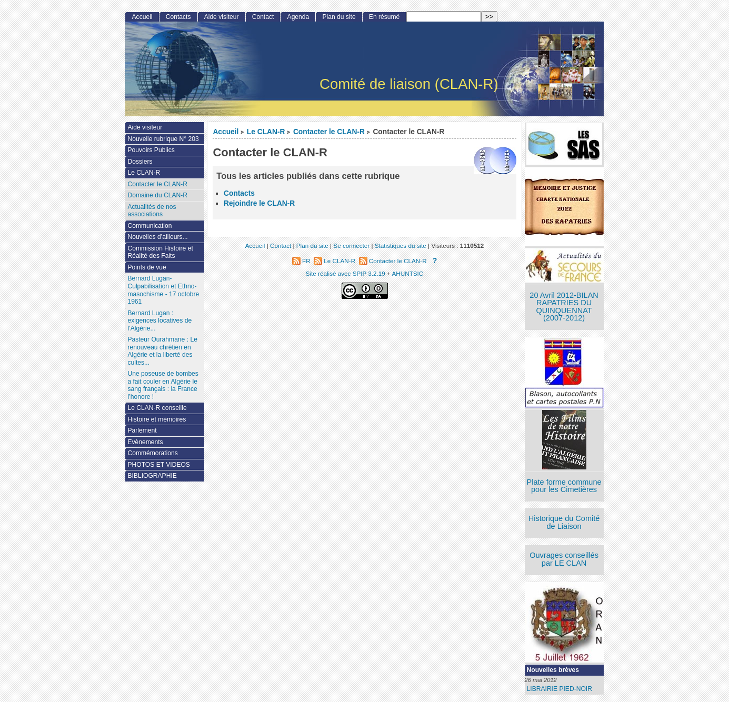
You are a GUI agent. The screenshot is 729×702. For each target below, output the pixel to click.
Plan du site (338, 17)
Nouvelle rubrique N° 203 (162, 139)
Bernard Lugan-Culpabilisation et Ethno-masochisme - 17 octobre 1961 (163, 290)
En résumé (384, 17)
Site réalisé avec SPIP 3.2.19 (345, 273)
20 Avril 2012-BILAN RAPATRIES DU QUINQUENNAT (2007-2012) (564, 307)
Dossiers (139, 161)
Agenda (298, 17)
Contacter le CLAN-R (329, 132)
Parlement (141, 430)
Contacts (239, 193)
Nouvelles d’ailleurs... (157, 236)
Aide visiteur (221, 17)
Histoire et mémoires (156, 419)
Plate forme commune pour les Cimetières (564, 486)
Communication (149, 225)
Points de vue (146, 267)
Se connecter (351, 245)
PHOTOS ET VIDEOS (158, 464)
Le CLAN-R (266, 132)
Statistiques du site (400, 245)
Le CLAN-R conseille (156, 408)
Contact (263, 17)
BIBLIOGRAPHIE (151, 475)
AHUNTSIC (408, 273)
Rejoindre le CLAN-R (259, 203)
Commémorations (152, 453)
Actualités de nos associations (151, 210)
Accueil (225, 132)
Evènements (145, 442)
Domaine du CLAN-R (157, 195)
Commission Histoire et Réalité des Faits (160, 252)
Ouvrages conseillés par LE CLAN (564, 559)
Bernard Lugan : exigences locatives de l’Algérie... (159, 320)
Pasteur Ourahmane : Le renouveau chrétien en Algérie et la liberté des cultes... (162, 351)
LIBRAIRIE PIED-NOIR (559, 689)
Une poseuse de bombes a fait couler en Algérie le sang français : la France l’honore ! (162, 385)
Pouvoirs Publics (150, 150)
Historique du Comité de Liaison (564, 522)
